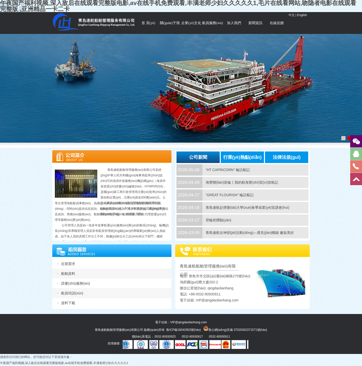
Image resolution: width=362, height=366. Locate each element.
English (302, 15)
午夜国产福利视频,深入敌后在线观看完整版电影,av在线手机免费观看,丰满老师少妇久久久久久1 (64, 363)
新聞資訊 (255, 23)
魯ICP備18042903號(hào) (183, 330)
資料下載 (68, 303)
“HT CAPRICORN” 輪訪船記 (228, 170)
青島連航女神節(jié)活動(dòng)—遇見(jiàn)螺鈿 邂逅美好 (250, 233)
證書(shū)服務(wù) (75, 283)
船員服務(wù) (212, 23)
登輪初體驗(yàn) (218, 220)
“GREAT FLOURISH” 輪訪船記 (230, 195)
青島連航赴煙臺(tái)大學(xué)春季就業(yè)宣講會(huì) (247, 207)
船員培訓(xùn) (72, 293)
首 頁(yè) (148, 23)
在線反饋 (277, 23)
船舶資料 (68, 274)
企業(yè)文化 (191, 23)
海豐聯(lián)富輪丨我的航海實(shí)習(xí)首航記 (242, 182)
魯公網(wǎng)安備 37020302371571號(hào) (235, 328)
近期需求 (68, 264)
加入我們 (234, 23)
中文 (292, 15)
